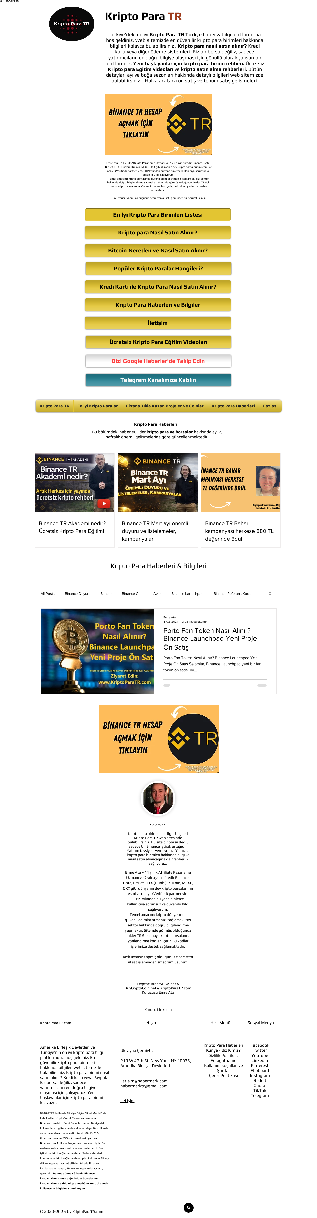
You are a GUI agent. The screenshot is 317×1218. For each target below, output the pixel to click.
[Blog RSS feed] (189, 1208)
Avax (157, 593)
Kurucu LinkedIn (158, 1009)
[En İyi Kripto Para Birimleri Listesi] (158, 214)
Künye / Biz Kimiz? (223, 1050)
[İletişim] (158, 323)
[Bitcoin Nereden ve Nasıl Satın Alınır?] (158, 250)
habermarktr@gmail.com (144, 1085)
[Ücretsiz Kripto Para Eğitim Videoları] (158, 342)
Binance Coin (132, 593)
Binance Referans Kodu (232, 593)
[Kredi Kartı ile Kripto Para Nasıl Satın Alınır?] (158, 286)
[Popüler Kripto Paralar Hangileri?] (158, 268)
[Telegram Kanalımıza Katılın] (158, 380)
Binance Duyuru (77, 593)
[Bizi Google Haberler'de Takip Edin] (158, 361)
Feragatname (223, 1060)
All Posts (48, 593)
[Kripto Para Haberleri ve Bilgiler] (158, 304)
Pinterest (260, 1065)
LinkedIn (259, 1060)
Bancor (106, 593)
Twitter (260, 1050)
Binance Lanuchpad (187, 593)
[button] (270, 594)
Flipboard (260, 1070)
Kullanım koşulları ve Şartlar (223, 1068)
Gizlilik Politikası (223, 1055)
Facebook (259, 1045)
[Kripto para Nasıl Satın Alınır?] (158, 232)
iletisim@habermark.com (144, 1080)
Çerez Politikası (223, 1075)
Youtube (259, 1055)
